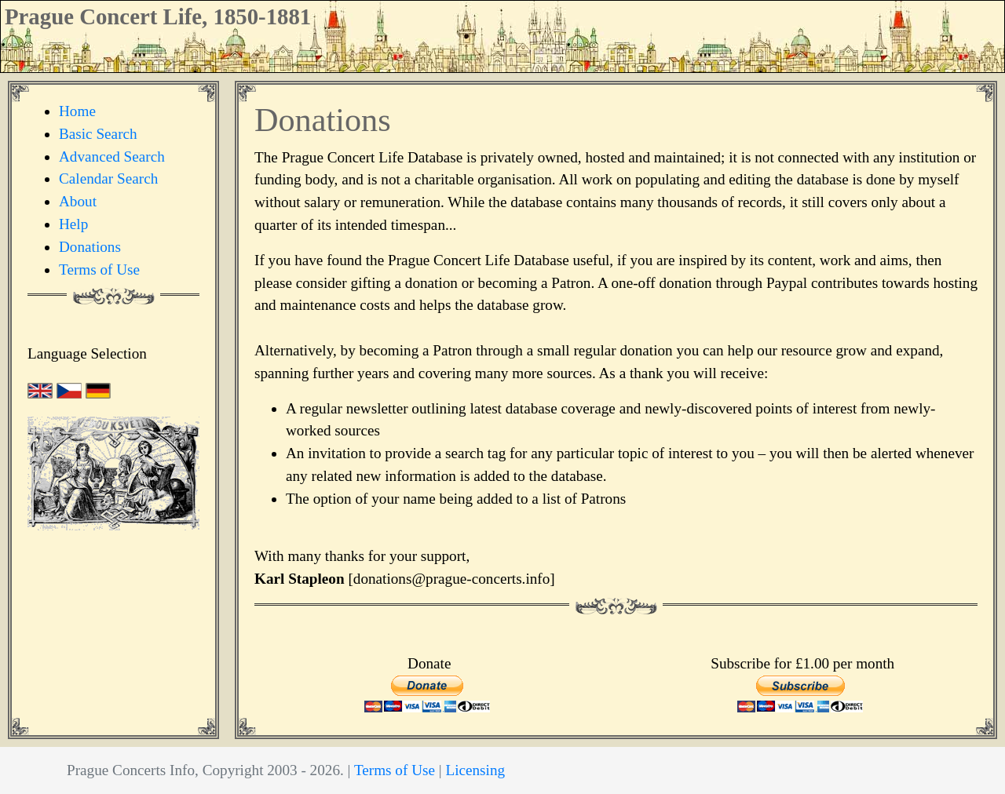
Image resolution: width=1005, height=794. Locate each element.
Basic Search (98, 134)
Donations (90, 247)
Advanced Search (112, 156)
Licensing (475, 770)
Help (73, 224)
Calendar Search (108, 178)
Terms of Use (99, 269)
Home (77, 111)
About (78, 201)
